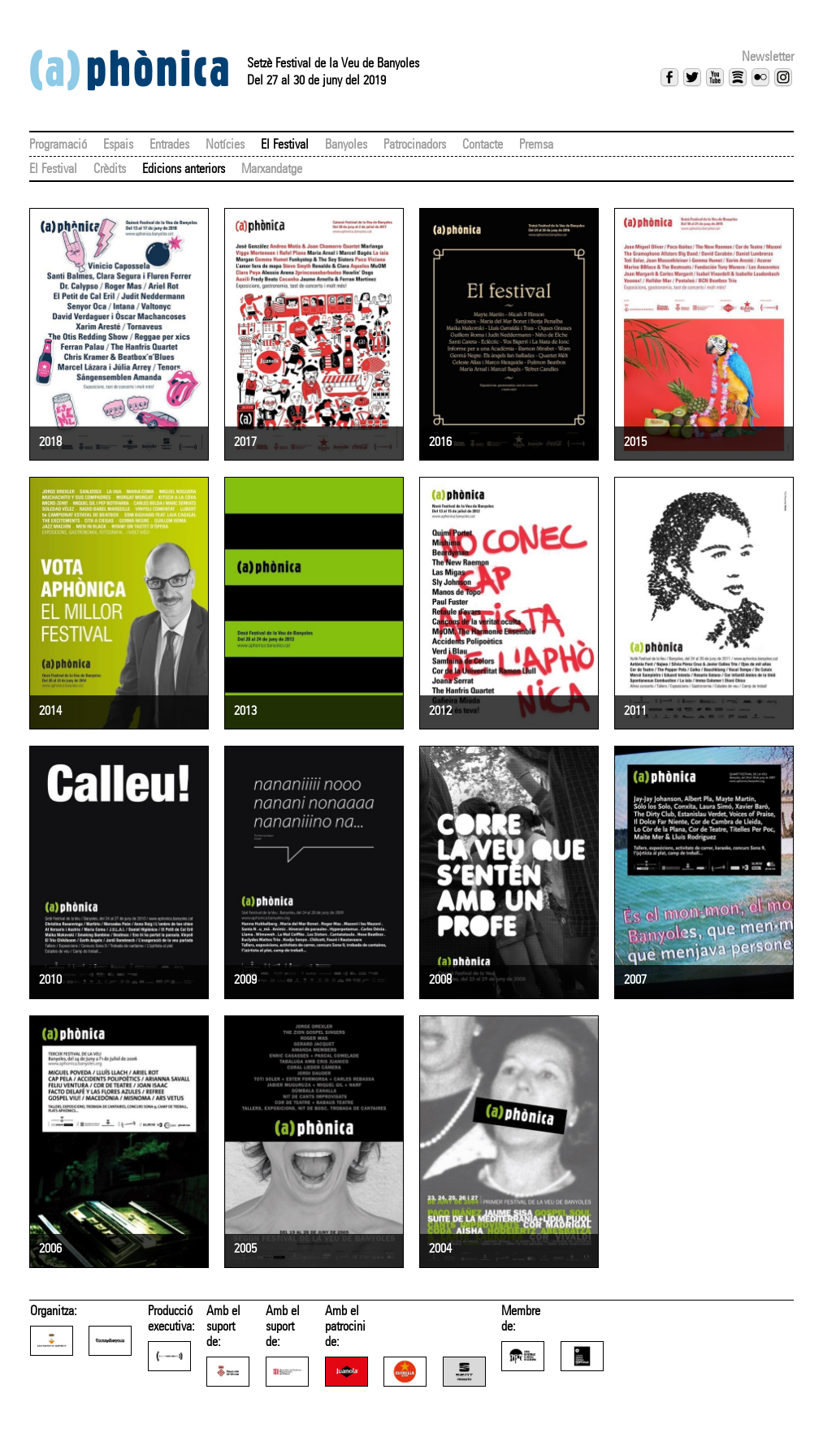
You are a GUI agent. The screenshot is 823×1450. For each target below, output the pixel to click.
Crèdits (109, 168)
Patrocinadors (414, 144)
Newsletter (768, 56)
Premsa (536, 144)
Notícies (225, 144)
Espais (118, 144)
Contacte (482, 144)
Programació (58, 144)
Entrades (169, 144)
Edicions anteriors (183, 168)
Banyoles (346, 144)
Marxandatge (271, 168)
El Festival (285, 144)
